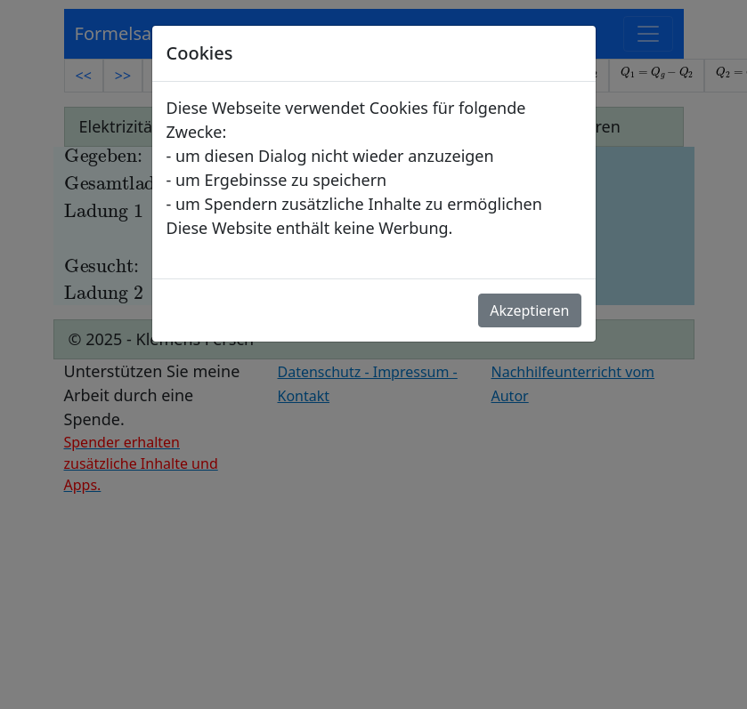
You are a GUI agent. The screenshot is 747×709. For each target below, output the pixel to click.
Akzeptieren (529, 310)
